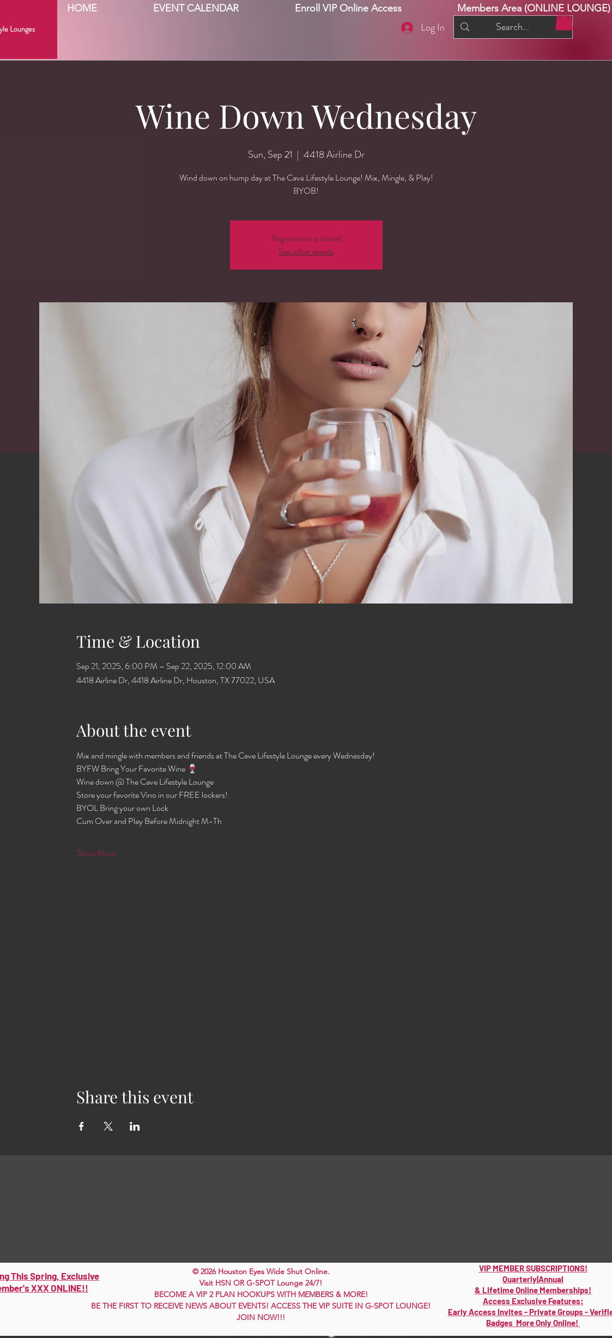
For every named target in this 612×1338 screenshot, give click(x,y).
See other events (306, 251)
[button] (564, 19)
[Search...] (512, 27)
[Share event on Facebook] (81, 1126)
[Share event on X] (108, 1126)
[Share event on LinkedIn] (135, 1126)
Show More (96, 853)
